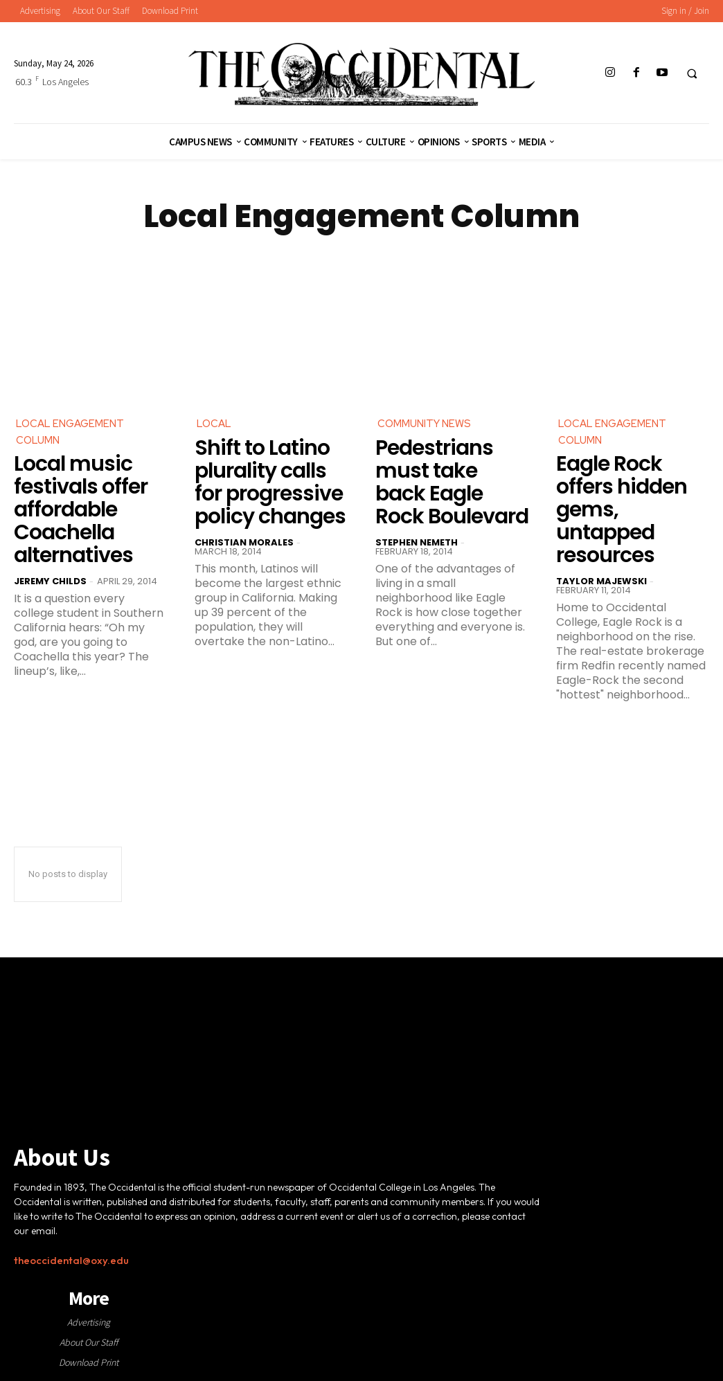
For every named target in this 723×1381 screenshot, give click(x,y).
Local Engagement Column (73, 433)
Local (215, 424)
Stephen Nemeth (416, 543)
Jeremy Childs (50, 583)
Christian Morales (244, 543)
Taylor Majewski (601, 583)
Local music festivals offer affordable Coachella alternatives (81, 512)
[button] (692, 73)
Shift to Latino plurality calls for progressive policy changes (270, 483)
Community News (427, 424)
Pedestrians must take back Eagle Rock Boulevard (451, 483)
